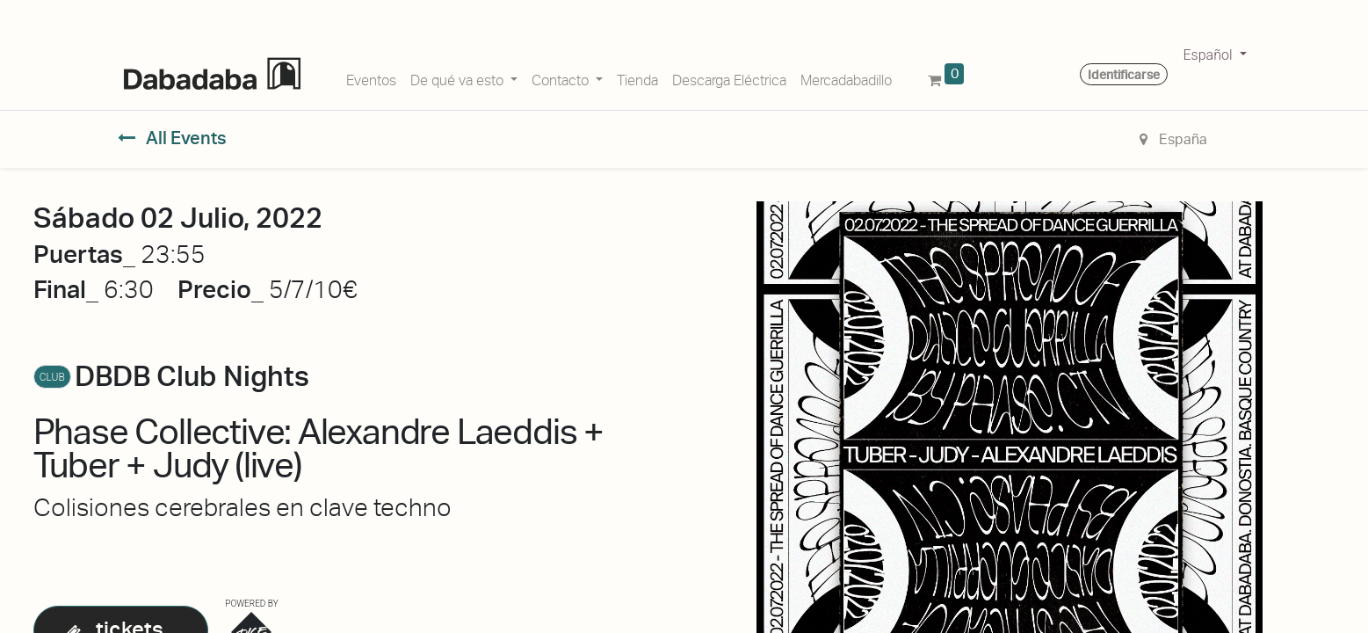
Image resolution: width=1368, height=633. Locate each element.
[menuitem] (371, 77)
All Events (173, 138)
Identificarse (1124, 75)
